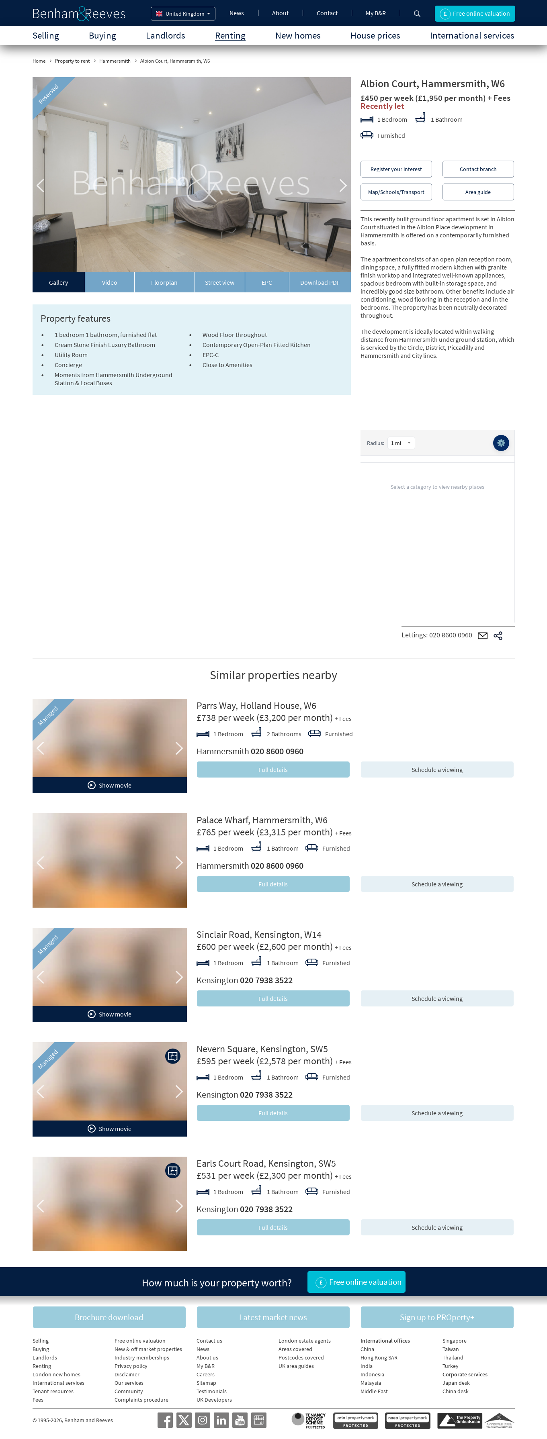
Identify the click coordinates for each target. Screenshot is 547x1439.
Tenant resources (53, 1391)
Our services (129, 1382)
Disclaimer (127, 1374)
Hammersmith (115, 60)
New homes (298, 35)
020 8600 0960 (450, 634)
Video (109, 282)
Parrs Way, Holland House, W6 (256, 705)
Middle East (374, 1391)
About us (207, 1357)
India (367, 1366)
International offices (385, 1340)
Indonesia (372, 1374)
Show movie (109, 785)
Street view (219, 282)
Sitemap (206, 1382)
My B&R (376, 13)
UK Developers (214, 1399)
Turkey (451, 1366)
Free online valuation (140, 1340)
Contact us (209, 1340)
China (367, 1349)
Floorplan (164, 282)
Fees (38, 1399)
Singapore (455, 1340)
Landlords (165, 35)
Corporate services (465, 1374)
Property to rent (72, 60)
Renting (230, 35)
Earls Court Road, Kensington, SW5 (266, 1163)
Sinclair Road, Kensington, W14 (259, 934)
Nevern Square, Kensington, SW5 (262, 1049)
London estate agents (305, 1340)
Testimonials (212, 1391)
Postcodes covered (301, 1357)
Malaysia (371, 1382)
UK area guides (296, 1366)
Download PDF (320, 282)
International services (472, 35)
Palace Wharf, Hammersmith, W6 (262, 820)
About (280, 13)
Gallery (58, 282)
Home (39, 60)
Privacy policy (131, 1366)
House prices (375, 35)
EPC (267, 282)
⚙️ (501, 442)
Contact (327, 13)
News (236, 13)
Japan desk (456, 1382)
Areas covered (295, 1349)
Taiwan (451, 1349)
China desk (456, 1391)
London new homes (56, 1374)
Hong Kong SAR (379, 1357)
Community (129, 1391)
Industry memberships (142, 1357)
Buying (102, 35)
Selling (46, 35)
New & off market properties (148, 1349)
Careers (206, 1374)
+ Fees (499, 97)
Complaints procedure (141, 1399)
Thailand (453, 1357)
